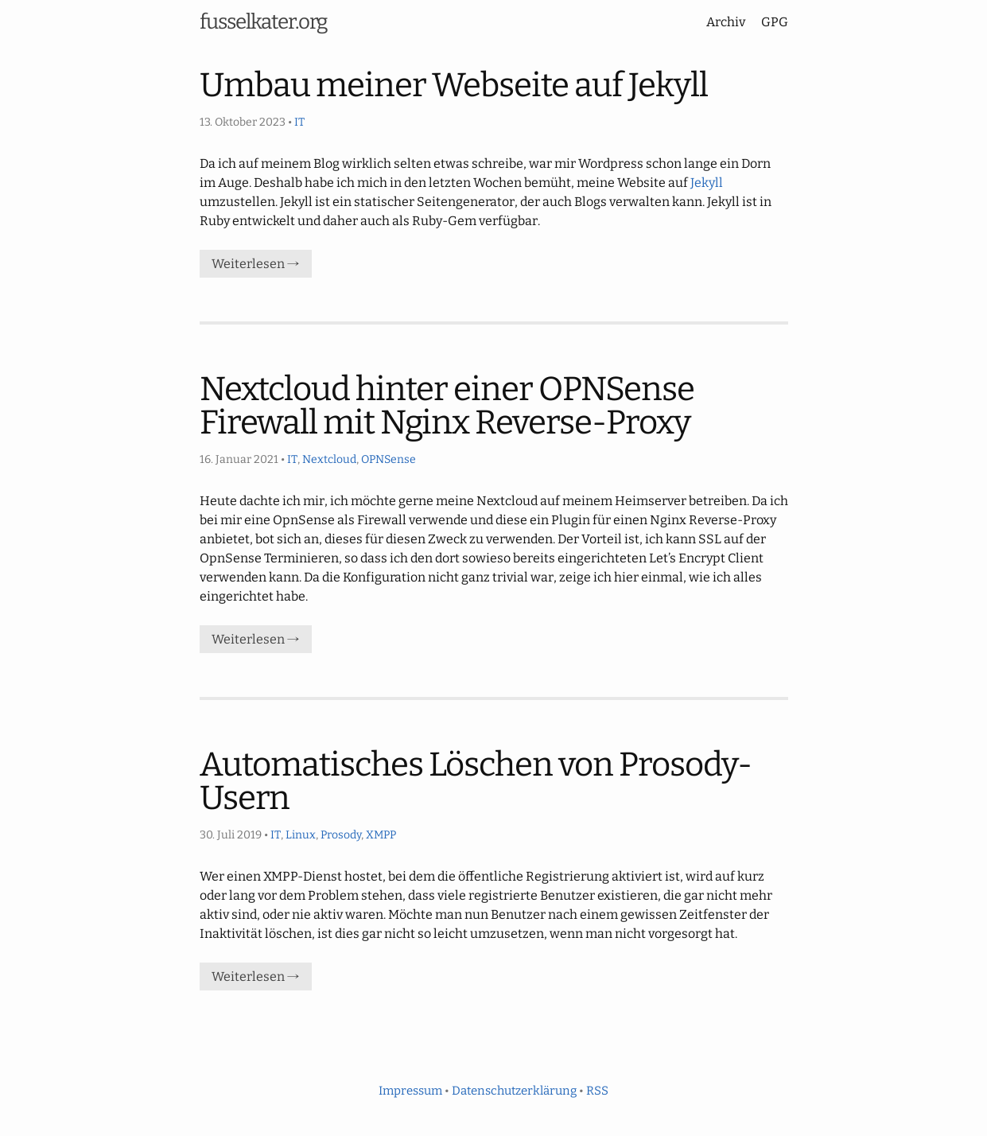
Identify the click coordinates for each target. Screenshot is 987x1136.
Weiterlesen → (256, 263)
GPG (774, 21)
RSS (597, 1090)
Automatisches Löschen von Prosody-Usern (476, 781)
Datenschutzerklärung (514, 1090)
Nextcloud (329, 459)
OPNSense (388, 459)
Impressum (410, 1090)
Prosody (341, 835)
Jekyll (706, 182)
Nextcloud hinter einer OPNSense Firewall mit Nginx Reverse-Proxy (447, 405)
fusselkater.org (264, 22)
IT (299, 122)
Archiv (725, 21)
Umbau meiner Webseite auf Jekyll (454, 85)
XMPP (381, 835)
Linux (301, 835)
